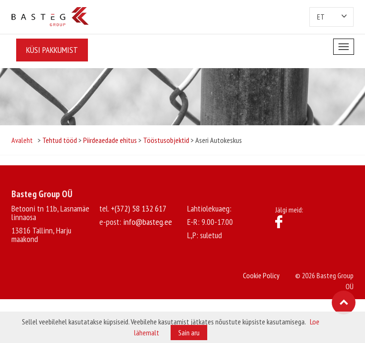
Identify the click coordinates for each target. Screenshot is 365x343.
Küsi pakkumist (52, 49)
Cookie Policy (261, 275)
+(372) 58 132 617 (138, 208)
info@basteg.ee (147, 221)
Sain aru (189, 332)
